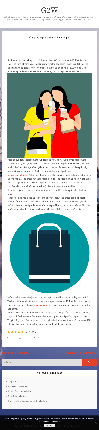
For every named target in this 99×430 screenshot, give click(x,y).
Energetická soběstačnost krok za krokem (27, 401)
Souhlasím (49, 426)
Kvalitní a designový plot (19, 391)
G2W (49, 10)
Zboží (12, 338)
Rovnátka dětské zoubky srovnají (80, 352)
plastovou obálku (42, 304)
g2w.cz (39, 338)
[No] (95, 422)
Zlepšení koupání (16, 381)
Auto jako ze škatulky (18, 386)
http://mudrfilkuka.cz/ (18, 174)
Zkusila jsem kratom (17, 396)
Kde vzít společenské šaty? (15, 352)
